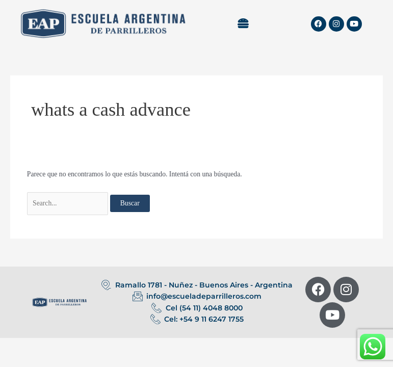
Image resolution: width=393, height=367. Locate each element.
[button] (242, 23)
